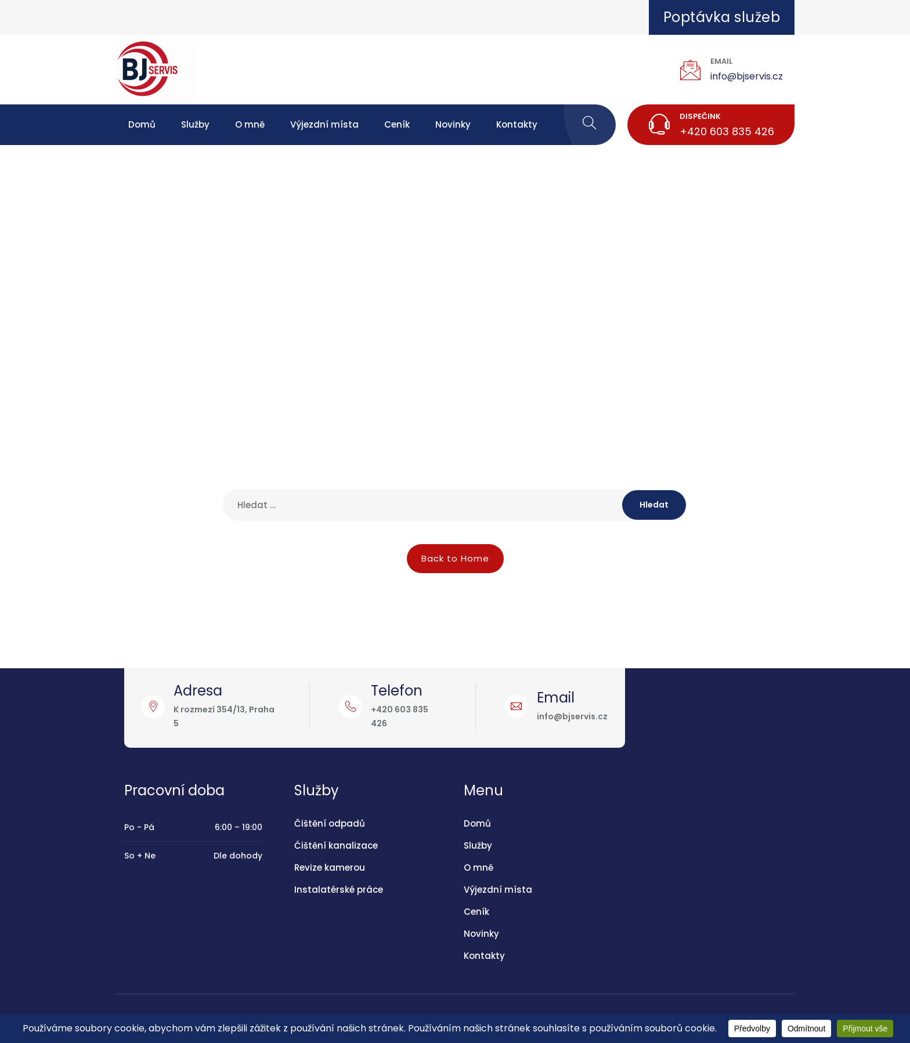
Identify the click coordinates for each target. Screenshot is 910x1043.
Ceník (397, 124)
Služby (195, 124)
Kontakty (516, 124)
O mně (250, 124)
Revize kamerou (329, 867)
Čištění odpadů (329, 823)
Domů (142, 124)
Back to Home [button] (455, 558)
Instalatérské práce (338, 889)
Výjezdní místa (324, 124)
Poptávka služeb (722, 17)
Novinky (453, 124)
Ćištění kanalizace (336, 845)
